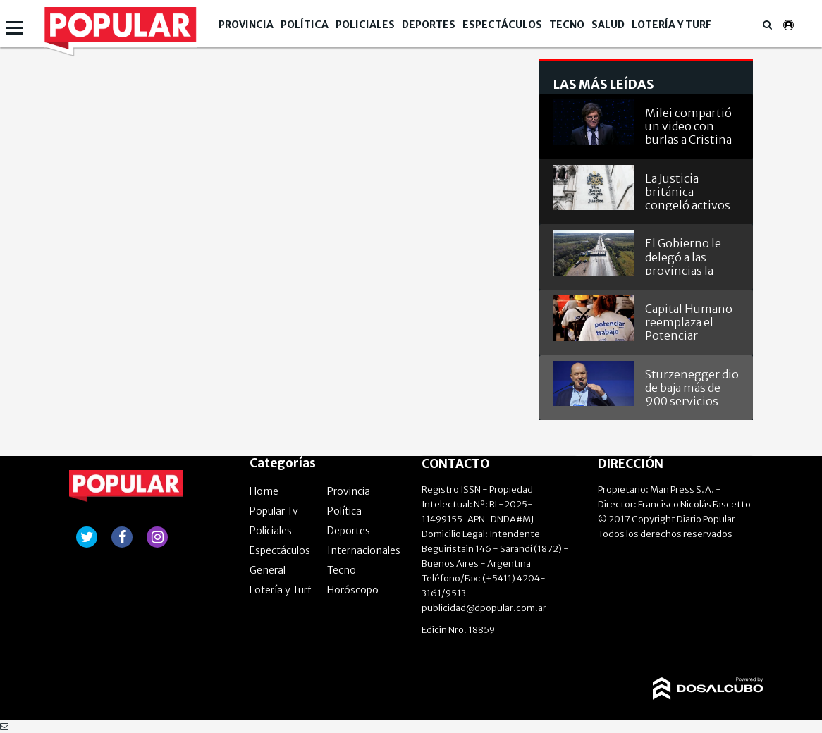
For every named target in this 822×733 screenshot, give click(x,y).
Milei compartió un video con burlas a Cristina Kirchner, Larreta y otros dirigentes (691, 125)
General (268, 570)
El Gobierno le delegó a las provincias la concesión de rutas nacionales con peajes (689, 255)
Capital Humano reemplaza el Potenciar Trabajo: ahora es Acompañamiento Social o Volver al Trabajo (692, 321)
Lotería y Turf (671, 24)
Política (305, 24)
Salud (608, 24)
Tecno (566, 24)
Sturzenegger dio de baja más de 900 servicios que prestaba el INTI (692, 386)
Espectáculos (502, 24)
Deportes (428, 24)
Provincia (246, 24)
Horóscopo (353, 590)
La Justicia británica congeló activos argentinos (687, 190)
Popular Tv (274, 511)
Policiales (365, 24)
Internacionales (363, 550)
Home (264, 491)
